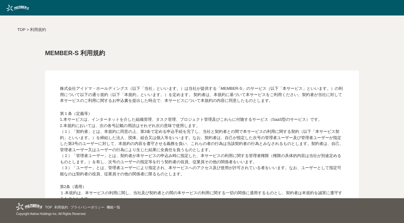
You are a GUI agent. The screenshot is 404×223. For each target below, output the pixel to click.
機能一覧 (113, 207)
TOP (21, 29)
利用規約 (38, 29)
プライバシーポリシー (87, 207)
